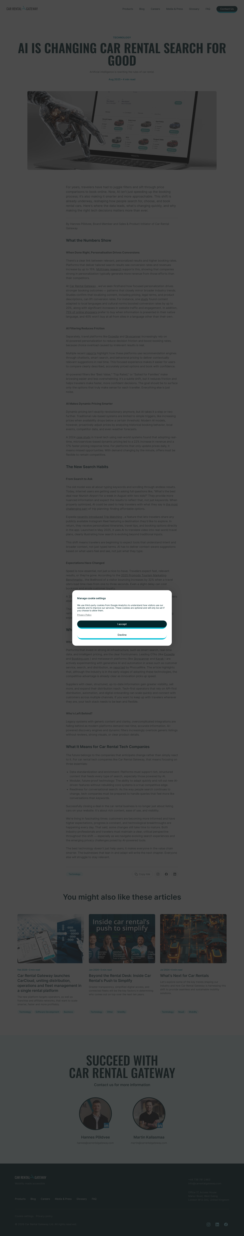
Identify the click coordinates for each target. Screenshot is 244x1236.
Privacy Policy (84, 616)
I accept (122, 624)
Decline (122, 634)
